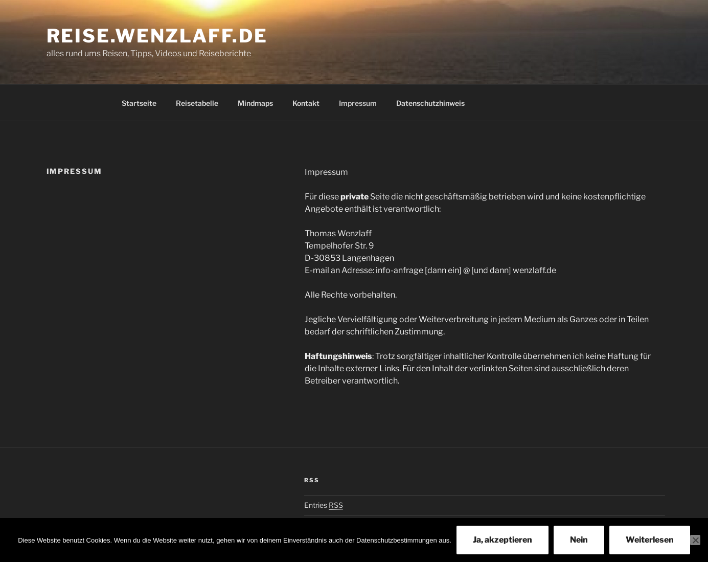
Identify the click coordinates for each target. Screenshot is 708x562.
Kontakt (305, 103)
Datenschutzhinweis (430, 103)
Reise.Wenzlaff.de (157, 36)
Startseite (139, 103)
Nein (579, 540)
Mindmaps (255, 103)
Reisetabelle (197, 103)
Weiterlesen (650, 540)
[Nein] (695, 540)
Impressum (358, 103)
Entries (323, 505)
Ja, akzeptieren (502, 540)
